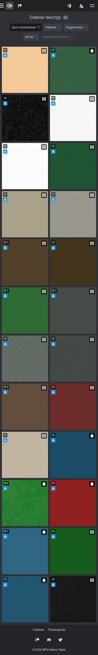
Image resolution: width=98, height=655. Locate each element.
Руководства (56, 629)
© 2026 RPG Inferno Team (49, 649)
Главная (38, 629)
